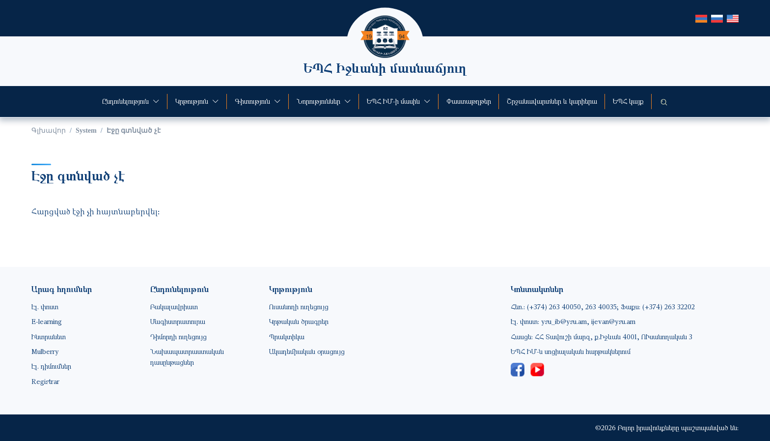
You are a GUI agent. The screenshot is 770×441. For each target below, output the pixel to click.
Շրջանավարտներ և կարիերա (552, 101)
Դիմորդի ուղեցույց (178, 336)
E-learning (46, 321)
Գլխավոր (48, 130)
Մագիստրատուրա (177, 321)
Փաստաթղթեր (468, 101)
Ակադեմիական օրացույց (307, 351)
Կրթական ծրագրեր (299, 321)
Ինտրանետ (48, 336)
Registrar (45, 381)
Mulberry (45, 351)
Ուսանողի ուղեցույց (299, 306)
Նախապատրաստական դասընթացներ (187, 357)
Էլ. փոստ (44, 306)
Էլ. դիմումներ (51, 366)
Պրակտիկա (286, 336)
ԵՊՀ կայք (628, 101)
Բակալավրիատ (174, 306)
